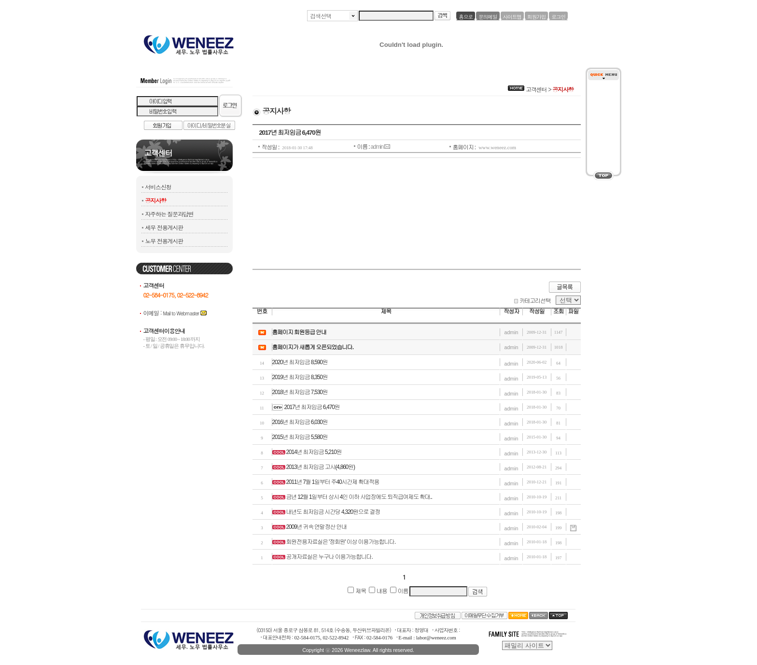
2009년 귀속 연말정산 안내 (316, 527)
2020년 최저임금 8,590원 (300, 362)
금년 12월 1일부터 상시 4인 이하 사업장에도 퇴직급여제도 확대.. (359, 497)
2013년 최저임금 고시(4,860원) (320, 467)
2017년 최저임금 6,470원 (312, 407)
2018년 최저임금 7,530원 (300, 392)
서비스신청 (158, 187)
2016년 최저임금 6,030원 (300, 422)
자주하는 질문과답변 (169, 214)
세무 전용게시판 (164, 227)
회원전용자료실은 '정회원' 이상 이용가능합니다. (341, 541)
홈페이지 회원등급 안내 (299, 332)
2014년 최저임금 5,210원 (314, 452)
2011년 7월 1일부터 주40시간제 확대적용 (332, 482)
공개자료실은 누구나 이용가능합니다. (329, 556)
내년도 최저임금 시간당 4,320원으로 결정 (333, 512)
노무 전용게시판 (164, 241)
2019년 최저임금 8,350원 (300, 377)
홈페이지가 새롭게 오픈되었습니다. (312, 347)
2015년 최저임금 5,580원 (300, 437)
